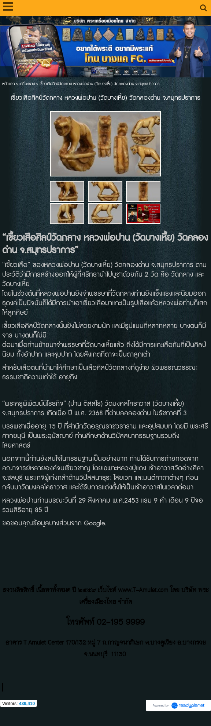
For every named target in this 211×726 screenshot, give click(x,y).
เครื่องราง (27, 84)
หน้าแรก (8, 84)
